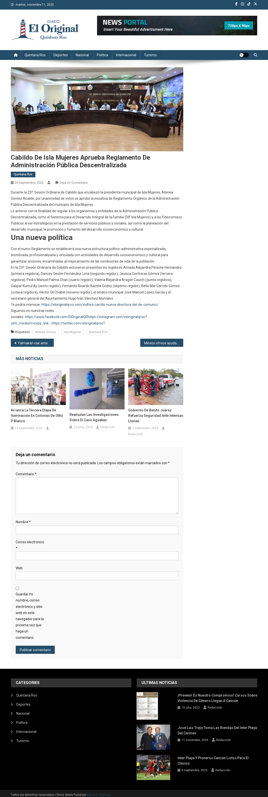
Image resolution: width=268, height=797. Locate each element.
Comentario (26, 474)
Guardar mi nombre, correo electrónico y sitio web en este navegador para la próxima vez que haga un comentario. (30, 615)
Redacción (107, 427)
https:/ (30, 317)
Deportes (61, 55)
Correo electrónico (30, 545)
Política (102, 55)
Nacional (82, 55)
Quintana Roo (35, 55)
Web (19, 568)
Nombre (23, 522)
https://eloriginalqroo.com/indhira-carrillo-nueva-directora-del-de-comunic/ (100, 305)
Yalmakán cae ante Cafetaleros (36, 343)
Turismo (150, 55)
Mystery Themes (98, 792)
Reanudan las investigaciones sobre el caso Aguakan (94, 417)
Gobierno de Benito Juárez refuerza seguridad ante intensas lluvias (155, 415)
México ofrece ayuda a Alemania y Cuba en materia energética (163, 343)
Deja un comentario (74, 182)
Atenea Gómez (45, 332)
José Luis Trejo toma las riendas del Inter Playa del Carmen (217, 728)
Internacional (126, 55)
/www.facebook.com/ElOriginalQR (61, 317)
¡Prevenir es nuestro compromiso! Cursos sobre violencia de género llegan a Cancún (217, 698)
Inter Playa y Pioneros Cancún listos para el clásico (213, 758)
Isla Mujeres (72, 332)
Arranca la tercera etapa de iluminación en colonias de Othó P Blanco (37, 415)
